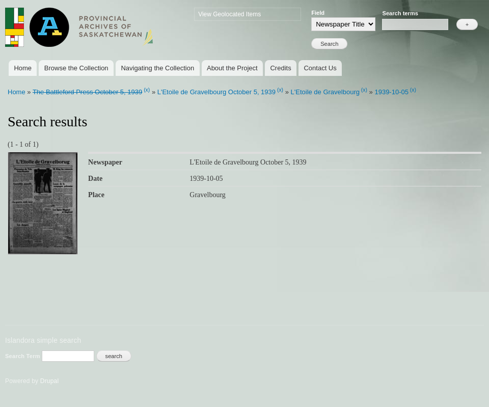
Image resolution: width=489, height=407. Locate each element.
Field (317, 13)
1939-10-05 (391, 92)
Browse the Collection (76, 68)
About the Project (232, 68)
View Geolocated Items (229, 14)
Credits (280, 68)
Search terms (400, 13)
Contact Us (320, 68)
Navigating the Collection (157, 68)
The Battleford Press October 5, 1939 (87, 92)
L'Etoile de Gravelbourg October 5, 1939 (216, 92)
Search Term (23, 356)
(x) (147, 90)
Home (23, 68)
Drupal (49, 381)
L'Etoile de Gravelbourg (325, 92)
